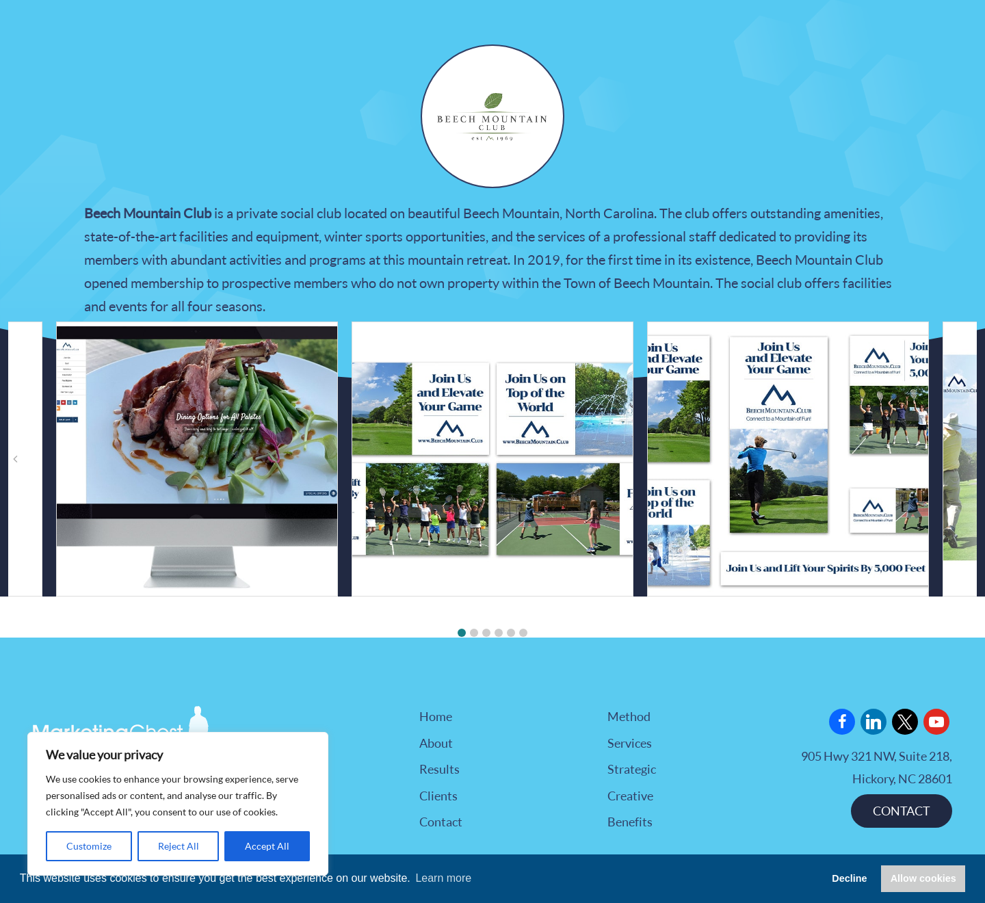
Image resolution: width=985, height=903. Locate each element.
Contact (440, 821)
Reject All (178, 846)
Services (629, 742)
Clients (438, 795)
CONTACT (901, 810)
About (436, 742)
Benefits (630, 821)
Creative (630, 795)
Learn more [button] (443, 878)
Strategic (631, 768)
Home (435, 716)
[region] (177, 804)
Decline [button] (849, 878)
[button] (462, 633)
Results (439, 768)
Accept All (267, 846)
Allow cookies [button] (923, 878)
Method (629, 716)
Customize (88, 846)
